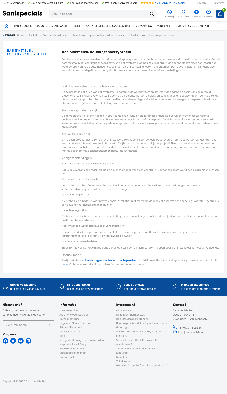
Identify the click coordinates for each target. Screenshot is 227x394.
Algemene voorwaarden (74, 314)
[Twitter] (13, 341)
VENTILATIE (163, 25)
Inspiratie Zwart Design (73, 344)
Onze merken (124, 310)
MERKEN (10, 34)
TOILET (76, 25)
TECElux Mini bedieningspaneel (135, 348)
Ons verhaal (66, 357)
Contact (196, 14)
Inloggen (201, 3)
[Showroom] (183, 14)
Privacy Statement (70, 327)
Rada (65, 264)
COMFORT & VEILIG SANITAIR (192, 25)
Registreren (218, 3)
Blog (62, 335)
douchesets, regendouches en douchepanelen (107, 260)
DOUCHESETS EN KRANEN (52, 25)
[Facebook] (5, 341)
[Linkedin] (28, 341)
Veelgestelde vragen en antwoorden (81, 340)
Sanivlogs (122, 352)
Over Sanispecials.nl (71, 331)
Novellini (121, 357)
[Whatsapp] (170, 14)
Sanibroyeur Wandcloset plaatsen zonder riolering (141, 325)
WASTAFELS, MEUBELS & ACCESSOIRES (108, 25)
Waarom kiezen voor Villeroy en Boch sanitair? (139, 333)
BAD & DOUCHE (23, 25)
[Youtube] (21, 341)
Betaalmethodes (69, 318)
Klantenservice (68, 310)
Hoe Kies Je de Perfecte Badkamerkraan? (141, 365)
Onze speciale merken (72, 352)
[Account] (208, 14)
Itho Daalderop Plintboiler (132, 318)
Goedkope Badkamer (72, 348)
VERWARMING (144, 25)
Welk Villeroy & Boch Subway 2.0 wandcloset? (136, 342)
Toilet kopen (123, 361)
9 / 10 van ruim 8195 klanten (163, 3)
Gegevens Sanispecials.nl (75, 323)
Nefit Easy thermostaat (130, 314)
